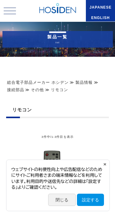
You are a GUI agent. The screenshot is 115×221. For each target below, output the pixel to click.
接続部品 (15, 89)
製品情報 (84, 82)
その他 (37, 89)
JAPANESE (101, 7)
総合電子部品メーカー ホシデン (38, 82)
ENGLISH (100, 18)
